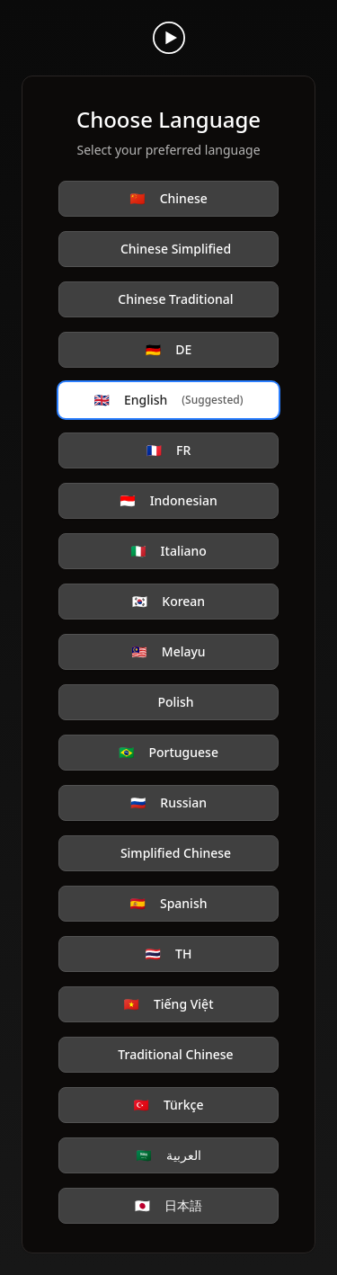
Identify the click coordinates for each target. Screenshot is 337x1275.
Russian (168, 803)
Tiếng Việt (168, 1004)
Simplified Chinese (175, 852)
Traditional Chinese (175, 1054)
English (169, 400)
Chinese (168, 199)
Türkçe (168, 1105)
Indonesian (168, 501)
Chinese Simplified (175, 248)
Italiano (168, 551)
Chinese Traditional (175, 299)
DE (168, 350)
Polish (175, 701)
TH (169, 954)
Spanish (169, 904)
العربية (168, 1155)
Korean (168, 602)
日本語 (168, 1206)
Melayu (168, 652)
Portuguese (168, 753)
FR (168, 450)
